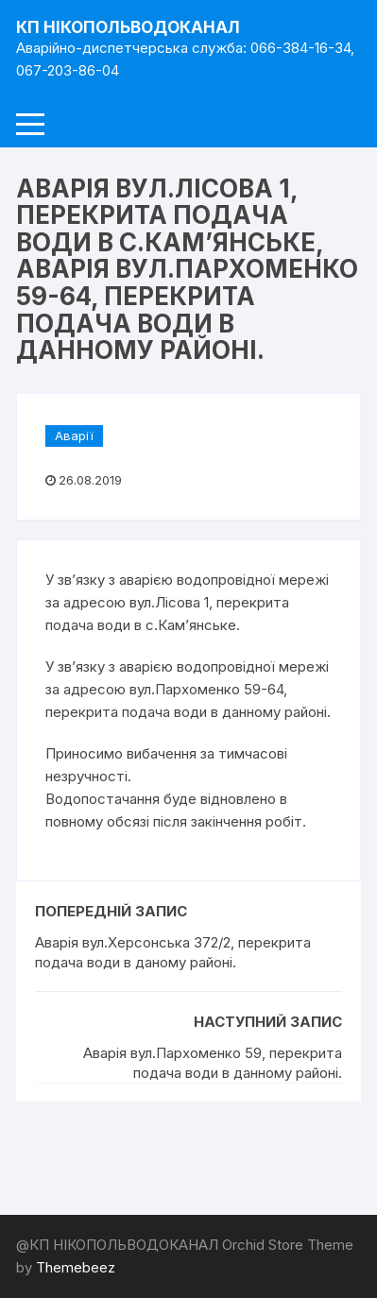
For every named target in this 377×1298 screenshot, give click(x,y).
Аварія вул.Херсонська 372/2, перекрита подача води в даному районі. (173, 952)
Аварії (74, 435)
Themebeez (75, 1267)
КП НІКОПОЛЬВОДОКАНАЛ (128, 27)
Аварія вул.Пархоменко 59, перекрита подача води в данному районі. (212, 1063)
